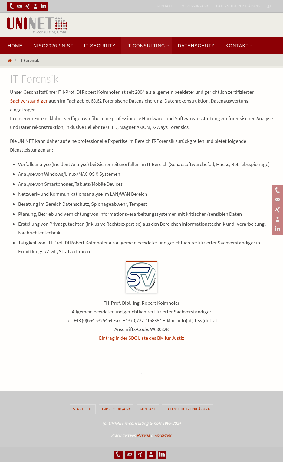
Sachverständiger (29, 100)
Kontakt (165, 6)
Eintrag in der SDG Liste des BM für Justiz (141, 338)
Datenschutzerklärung (238, 6)
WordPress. (163, 435)
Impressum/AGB (194, 6)
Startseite (82, 409)
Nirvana (143, 435)
